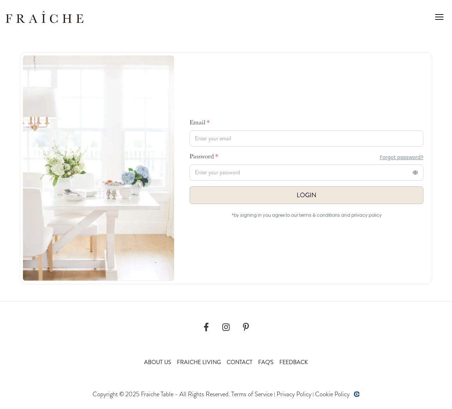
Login (306, 195)
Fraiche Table (157, 394)
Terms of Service (252, 394)
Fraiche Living (199, 362)
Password (204, 157)
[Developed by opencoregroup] (356, 394)
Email (200, 123)
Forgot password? (401, 157)
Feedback (293, 362)
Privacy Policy (293, 394)
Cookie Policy (332, 394)
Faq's (266, 362)
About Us (157, 362)
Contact (239, 362)
